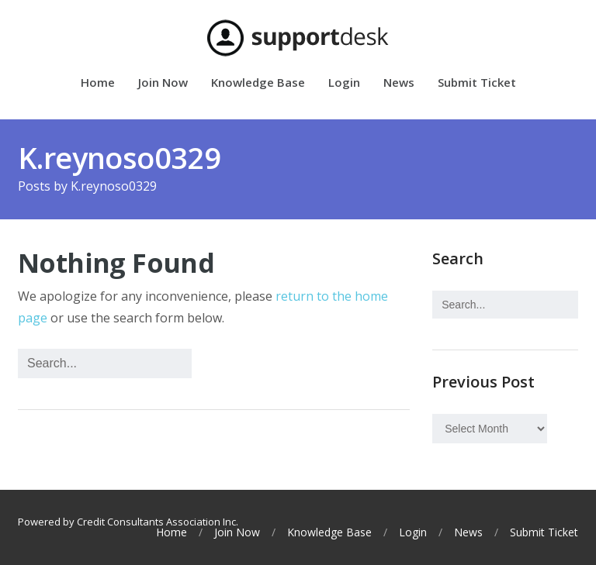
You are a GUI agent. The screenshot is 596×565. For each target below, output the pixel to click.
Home (98, 83)
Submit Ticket (477, 83)
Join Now (163, 83)
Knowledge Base (258, 83)
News (398, 83)
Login (344, 83)
